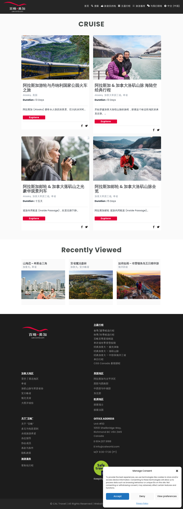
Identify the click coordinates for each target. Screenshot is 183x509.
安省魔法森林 (78, 263)
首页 (86, 5)
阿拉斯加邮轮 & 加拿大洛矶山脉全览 (125, 189)
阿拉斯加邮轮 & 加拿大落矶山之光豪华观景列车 (53, 189)
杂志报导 (26, 438)
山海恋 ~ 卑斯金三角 (35, 263)
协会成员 (26, 443)
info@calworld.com (108, 446)
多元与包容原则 (29, 428)
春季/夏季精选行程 (104, 330)
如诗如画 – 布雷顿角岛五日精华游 (138, 263)
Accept (118, 496)
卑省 (125, 95)
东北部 (97, 393)
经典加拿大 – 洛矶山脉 (106, 351)
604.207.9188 (103, 441)
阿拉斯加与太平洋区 (105, 378)
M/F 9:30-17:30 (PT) (105, 452)
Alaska (27, 95)
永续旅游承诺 (28, 433)
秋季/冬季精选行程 (104, 334)
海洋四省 (123, 267)
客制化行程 (27, 465)
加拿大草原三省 (112, 95)
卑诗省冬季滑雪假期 (105, 343)
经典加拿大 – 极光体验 (106, 347)
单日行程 (98, 359)
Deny (142, 496)
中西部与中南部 (102, 388)
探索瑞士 (98, 404)
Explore (34, 117)
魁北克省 (26, 398)
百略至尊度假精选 (103, 338)
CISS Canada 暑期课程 (107, 363)
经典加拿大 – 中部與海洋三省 (110, 355)
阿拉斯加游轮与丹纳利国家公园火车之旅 (55, 87)
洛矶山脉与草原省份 (32, 388)
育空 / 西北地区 (30, 378)
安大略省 (84, 267)
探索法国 (98, 410)
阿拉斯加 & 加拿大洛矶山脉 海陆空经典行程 (126, 87)
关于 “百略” (27, 423)
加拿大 (26, 267)
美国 (35, 95)
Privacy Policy (142, 503)
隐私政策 (26, 453)
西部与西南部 (101, 383)
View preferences (167, 496)
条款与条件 (27, 448)
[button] (177, 470)
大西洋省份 (27, 403)
